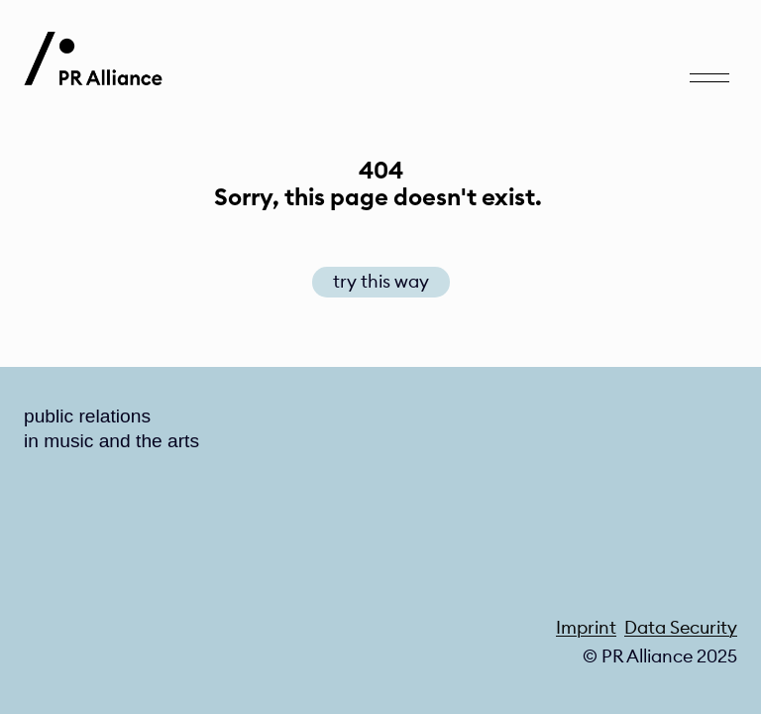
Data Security (680, 627)
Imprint (586, 627)
